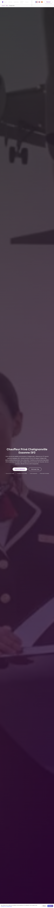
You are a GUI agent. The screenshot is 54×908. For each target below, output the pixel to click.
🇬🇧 (39, 2)
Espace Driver (21, 2)
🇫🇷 (36, 2)
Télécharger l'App (35, 469)
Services (10, 2)
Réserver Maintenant (20, 469)
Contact (26, 2)
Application (16, 2)
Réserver (48, 2)
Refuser (44, 905)
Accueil (5, 2)
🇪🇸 (42, 2)
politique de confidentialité (6, 906)
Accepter (50, 905)
